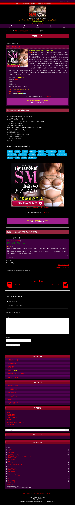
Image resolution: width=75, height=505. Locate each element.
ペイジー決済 (51, 154)
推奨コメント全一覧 (63, 265)
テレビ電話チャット (12, 389)
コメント (8, 317)
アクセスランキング (12, 417)
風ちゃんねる (11, 480)
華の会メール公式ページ (37, 101)
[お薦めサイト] (34, 23)
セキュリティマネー (12, 154)
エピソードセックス (13, 473)
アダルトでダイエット (14, 469)
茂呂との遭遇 (11, 471)
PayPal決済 (41, 151)
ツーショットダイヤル (13, 385)
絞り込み (17, 241)
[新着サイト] (41, 23)
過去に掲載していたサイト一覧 (15, 422)
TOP (24, 493)
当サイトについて (11, 412)
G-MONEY (17, 151)
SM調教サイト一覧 (12, 360)
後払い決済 (10, 157)
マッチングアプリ (12, 396)
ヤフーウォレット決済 (61, 154)
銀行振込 (24, 157)
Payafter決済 (32, 151)
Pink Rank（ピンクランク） (15, 475)
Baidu (9, 476)
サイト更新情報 (11, 415)
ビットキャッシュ (41, 154)
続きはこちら (10, 484)
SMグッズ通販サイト (13, 403)
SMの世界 (10, 463)
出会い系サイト (17, 91)
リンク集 (9, 420)
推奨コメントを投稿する (62, 267)
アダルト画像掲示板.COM (15, 464)
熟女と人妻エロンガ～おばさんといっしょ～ (20, 456)
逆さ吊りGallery (12, 457)
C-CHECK (10, 151)
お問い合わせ (10, 424)
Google (10, 449)
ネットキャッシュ (22, 154)
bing (9, 461)
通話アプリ (10, 399)
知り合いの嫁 (11, 482)
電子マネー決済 (32, 157)
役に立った (10, 257)
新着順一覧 (11, 367)
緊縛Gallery (11, 452)
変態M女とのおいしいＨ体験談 (15, 373)
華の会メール (16, 47)
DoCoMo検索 (11, 459)
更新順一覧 (12, 370)
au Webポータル (12, 468)
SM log (10, 466)
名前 (37, 338)
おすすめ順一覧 (11, 363)
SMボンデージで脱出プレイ (15, 454)
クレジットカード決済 (51, 151)
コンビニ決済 (61, 151)
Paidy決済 (25, 151)
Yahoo (9, 450)
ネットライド (32, 154)
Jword (9, 478)
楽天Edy (17, 157)
